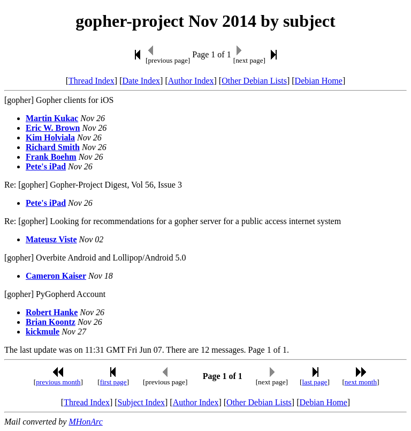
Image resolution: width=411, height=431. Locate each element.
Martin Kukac (52, 118)
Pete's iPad (46, 166)
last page (315, 382)
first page (113, 382)
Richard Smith (53, 147)
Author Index (191, 80)
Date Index (141, 80)
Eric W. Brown (53, 127)
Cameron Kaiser (56, 275)
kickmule (42, 331)
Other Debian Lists (254, 80)
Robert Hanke (52, 312)
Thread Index (91, 80)
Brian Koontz (50, 321)
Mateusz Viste (51, 239)
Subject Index (141, 402)
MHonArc (85, 421)
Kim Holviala (50, 137)
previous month (58, 382)
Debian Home (318, 80)
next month (361, 382)
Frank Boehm (51, 156)
